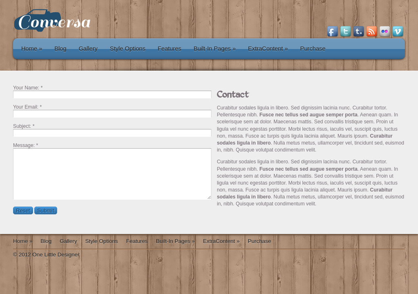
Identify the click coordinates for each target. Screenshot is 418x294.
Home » (31, 48)
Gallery (88, 48)
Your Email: (25, 107)
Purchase (312, 48)
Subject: (22, 126)
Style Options (127, 48)
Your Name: (26, 88)
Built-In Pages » (214, 48)
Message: (24, 145)
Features (169, 48)
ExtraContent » (268, 48)
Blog (60, 48)
